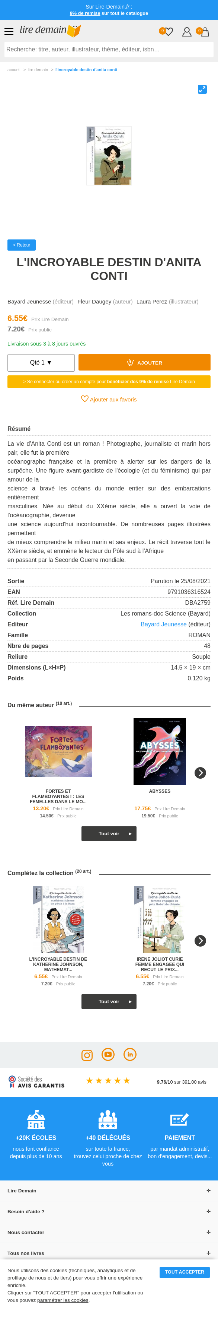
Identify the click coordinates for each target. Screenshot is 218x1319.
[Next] (200, 772)
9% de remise (85, 13)
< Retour (21, 245)
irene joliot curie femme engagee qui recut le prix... (159, 964)
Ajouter (145, 362)
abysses (159, 791)
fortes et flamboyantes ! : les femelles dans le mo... (58, 796)
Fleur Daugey (94, 301)
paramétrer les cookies (63, 1300)
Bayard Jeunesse (29, 301)
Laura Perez (152, 301)
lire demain (38, 69)
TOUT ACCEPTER (185, 1272)
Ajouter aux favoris (109, 399)
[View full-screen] (202, 89)
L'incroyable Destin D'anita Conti (86, 69)
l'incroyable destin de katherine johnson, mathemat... (58, 964)
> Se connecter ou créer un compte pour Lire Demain (109, 381)
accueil (13, 69)
